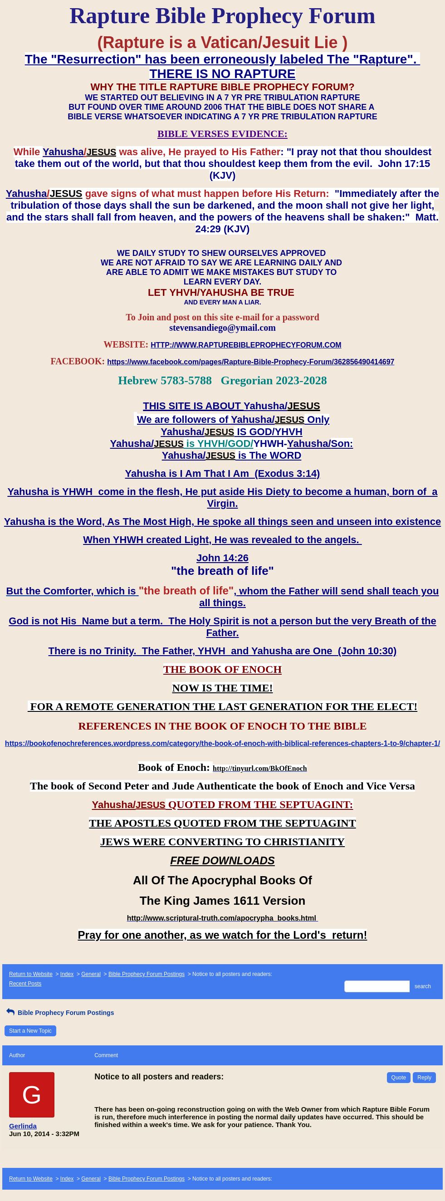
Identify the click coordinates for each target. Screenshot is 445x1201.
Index (66, 974)
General (91, 974)
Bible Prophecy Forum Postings (146, 974)
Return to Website (31, 974)
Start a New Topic (30, 1031)
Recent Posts (25, 983)
